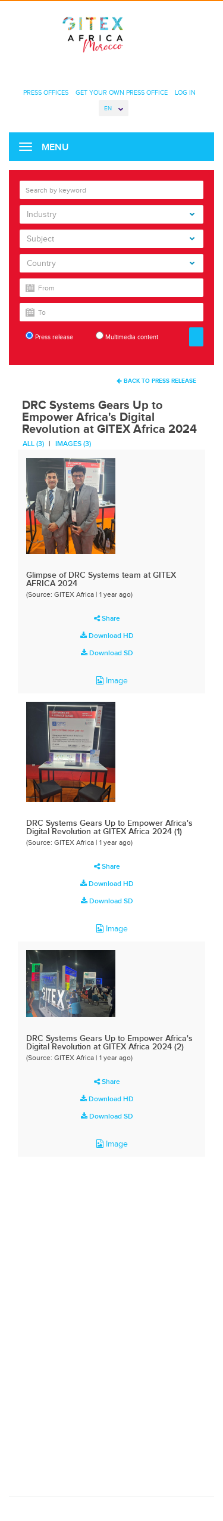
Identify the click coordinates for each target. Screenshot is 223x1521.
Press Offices (45, 92)
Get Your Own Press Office (122, 92)
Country (110, 263)
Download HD (107, 635)
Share (107, 618)
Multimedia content (127, 336)
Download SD (107, 653)
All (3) (33, 443)
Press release (49, 336)
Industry (110, 214)
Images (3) (73, 443)
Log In (185, 92)
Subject (110, 238)
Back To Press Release (156, 380)
